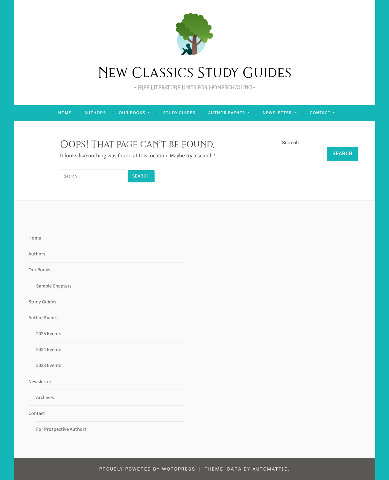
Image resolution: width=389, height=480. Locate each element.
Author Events (226, 113)
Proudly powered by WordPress (147, 469)
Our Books (132, 113)
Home (64, 113)
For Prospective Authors (61, 429)
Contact (320, 113)
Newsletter (277, 113)
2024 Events (48, 349)
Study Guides (179, 113)
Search (290, 142)
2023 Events (48, 365)
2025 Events (48, 333)
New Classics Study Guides (195, 72)
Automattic (270, 469)
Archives (45, 397)
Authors (95, 113)
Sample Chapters (54, 286)
